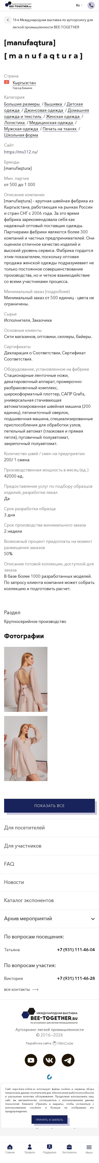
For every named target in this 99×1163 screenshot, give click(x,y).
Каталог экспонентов (29, 900)
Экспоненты (69, 1149)
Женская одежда (63, 116)
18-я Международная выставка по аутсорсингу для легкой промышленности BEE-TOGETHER (53, 23)
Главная (10, 1149)
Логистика (15, 122)
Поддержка (49, 1149)
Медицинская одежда (51, 122)
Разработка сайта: (49, 1043)
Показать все (49, 806)
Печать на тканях (60, 128)
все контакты (17, 989)
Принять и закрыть (49, 1119)
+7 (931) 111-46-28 (76, 978)
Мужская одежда (21, 128)
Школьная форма (21, 135)
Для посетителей (24, 828)
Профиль (30, 1149)
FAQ (9, 864)
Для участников (22, 846)
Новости (14, 882)
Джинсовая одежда (44, 110)
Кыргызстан (24, 82)
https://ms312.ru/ (21, 151)
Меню (89, 1149)
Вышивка (53, 104)
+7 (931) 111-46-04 (76, 949)
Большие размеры (22, 104)
